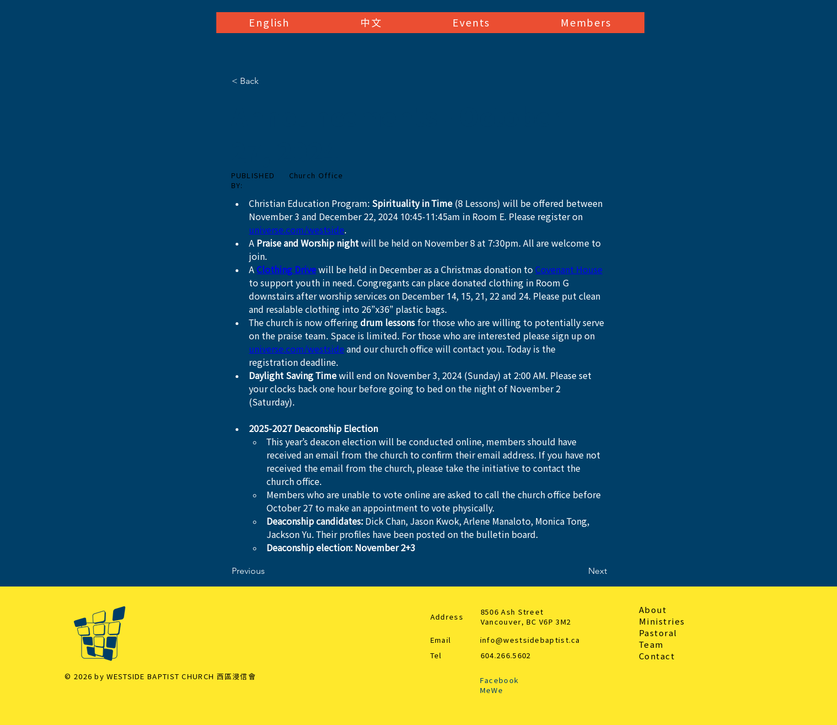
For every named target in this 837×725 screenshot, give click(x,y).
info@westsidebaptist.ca (530, 640)
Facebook (499, 680)
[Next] (579, 571)
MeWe (491, 690)
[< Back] (268, 81)
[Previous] (268, 571)
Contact (657, 656)
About (653, 610)
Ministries (662, 621)
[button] (269, 22)
